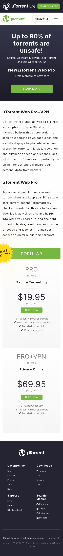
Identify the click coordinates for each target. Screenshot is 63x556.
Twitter (41, 508)
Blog (9, 489)
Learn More (31, 88)
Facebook (43, 504)
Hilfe (9, 501)
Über (9, 471)
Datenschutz (53, 538)
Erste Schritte (49, 6)
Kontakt (11, 475)
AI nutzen (41, 18)
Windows (41, 471)
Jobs (9, 484)
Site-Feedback (15, 510)
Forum (10, 505)
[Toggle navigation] (55, 18)
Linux (39, 484)
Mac (38, 475)
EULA (6, 538)
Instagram (43, 513)
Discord (41, 517)
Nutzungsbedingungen (34, 538)
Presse (11, 480)
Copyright (15, 538)
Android (40, 480)
